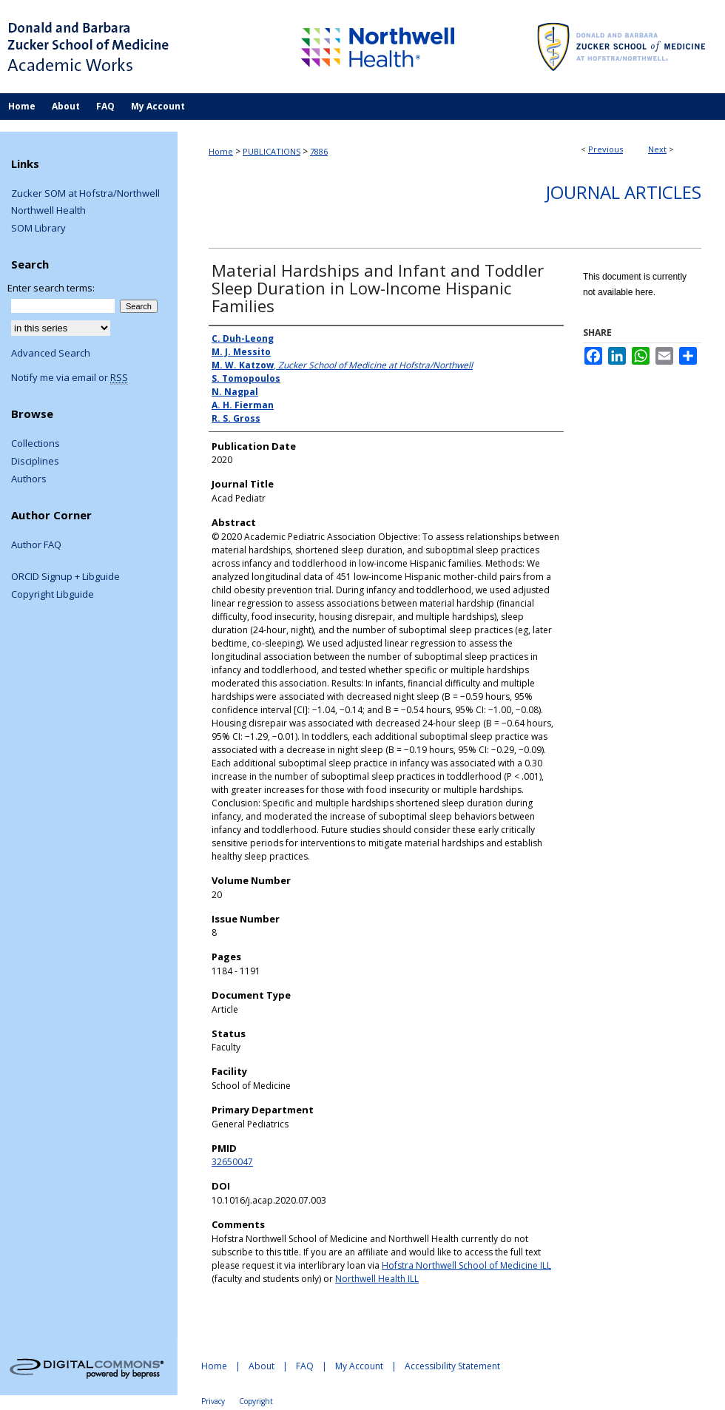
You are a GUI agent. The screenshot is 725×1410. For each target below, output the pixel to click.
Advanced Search (50, 353)
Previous (605, 149)
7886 (319, 151)
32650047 (232, 1162)
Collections (35, 444)
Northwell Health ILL (377, 1278)
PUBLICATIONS (271, 151)
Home (221, 151)
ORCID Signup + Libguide (65, 577)
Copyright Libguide (52, 595)
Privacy (213, 1401)
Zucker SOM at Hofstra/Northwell (85, 194)
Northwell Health (48, 211)
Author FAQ (36, 545)
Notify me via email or (69, 378)
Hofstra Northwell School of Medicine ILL (466, 1265)
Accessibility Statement (452, 1366)
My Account (359, 1366)
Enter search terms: (51, 287)
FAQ (305, 1366)
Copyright (256, 1401)
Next (657, 149)
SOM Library (38, 229)
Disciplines (35, 462)
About (261, 1366)
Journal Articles (623, 192)
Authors (29, 479)
